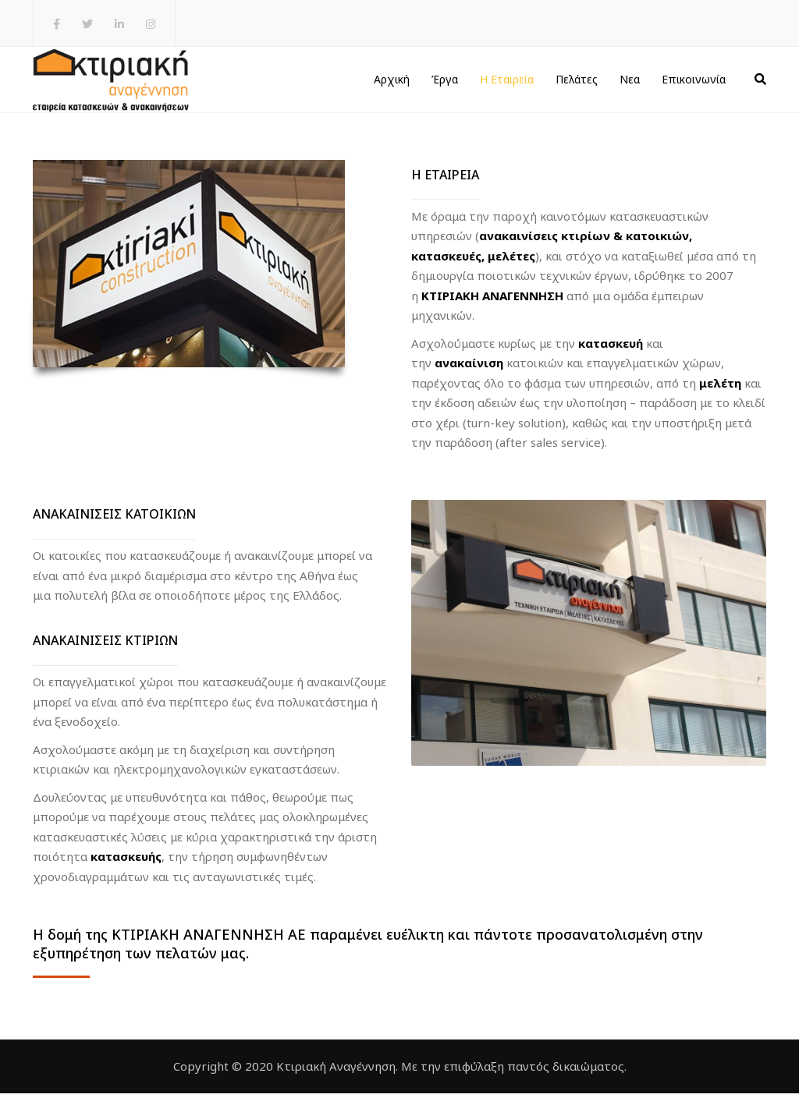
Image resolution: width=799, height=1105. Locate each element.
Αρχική (392, 84)
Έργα (444, 84)
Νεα (630, 84)
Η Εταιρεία (507, 84)
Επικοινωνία (694, 84)
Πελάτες (577, 84)
